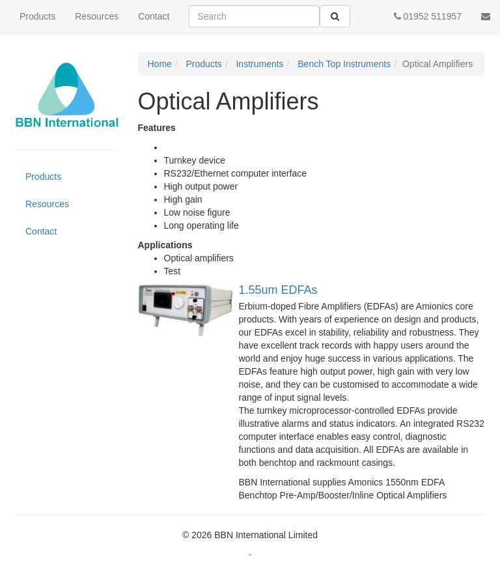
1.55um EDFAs (278, 289)
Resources (96, 16)
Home (160, 64)
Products (37, 16)
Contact (153, 16)
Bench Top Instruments (343, 64)
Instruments (259, 64)
